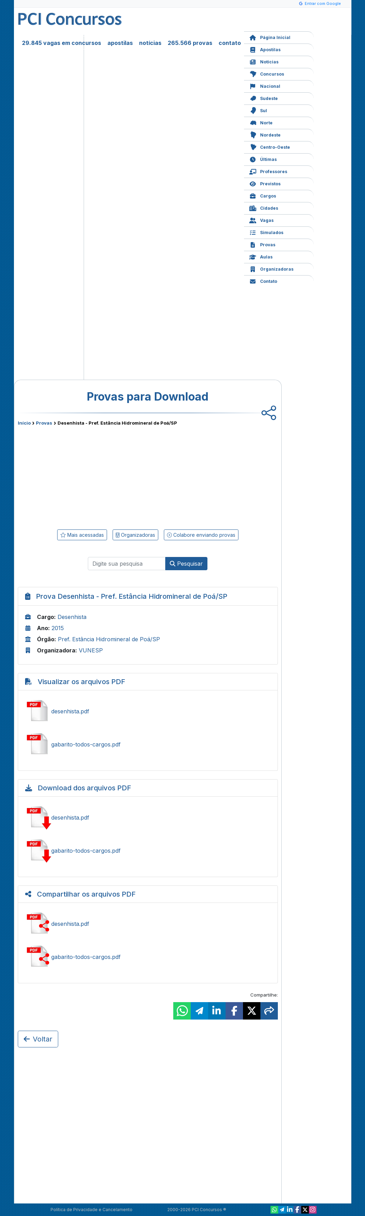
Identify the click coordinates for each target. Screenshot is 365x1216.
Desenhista (72, 616)
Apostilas (265, 49)
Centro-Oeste (269, 146)
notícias (150, 42)
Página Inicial (269, 36)
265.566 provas (190, 42)
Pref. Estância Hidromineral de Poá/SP (109, 639)
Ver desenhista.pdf (148, 711)
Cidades (263, 207)
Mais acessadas (82, 535)
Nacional (264, 85)
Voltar (38, 1039)
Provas (262, 244)
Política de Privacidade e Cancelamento (91, 1209)
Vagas (261, 219)
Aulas (261, 256)
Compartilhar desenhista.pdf (148, 924)
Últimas (263, 158)
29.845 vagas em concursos (61, 42)
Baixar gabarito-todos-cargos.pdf (148, 851)
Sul (258, 110)
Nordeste (265, 134)
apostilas (120, 42)
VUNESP (91, 650)
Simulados (266, 232)
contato (230, 42)
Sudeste (263, 97)
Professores (268, 171)
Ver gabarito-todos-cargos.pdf (148, 744)
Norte (261, 122)
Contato (263, 280)
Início (24, 423)
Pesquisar (186, 563)
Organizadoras (271, 268)
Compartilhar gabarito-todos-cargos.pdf (148, 957)
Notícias (264, 61)
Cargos (262, 195)
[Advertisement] (91, 476)
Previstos (265, 183)
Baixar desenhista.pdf (148, 817)
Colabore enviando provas (201, 535)
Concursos (266, 73)
